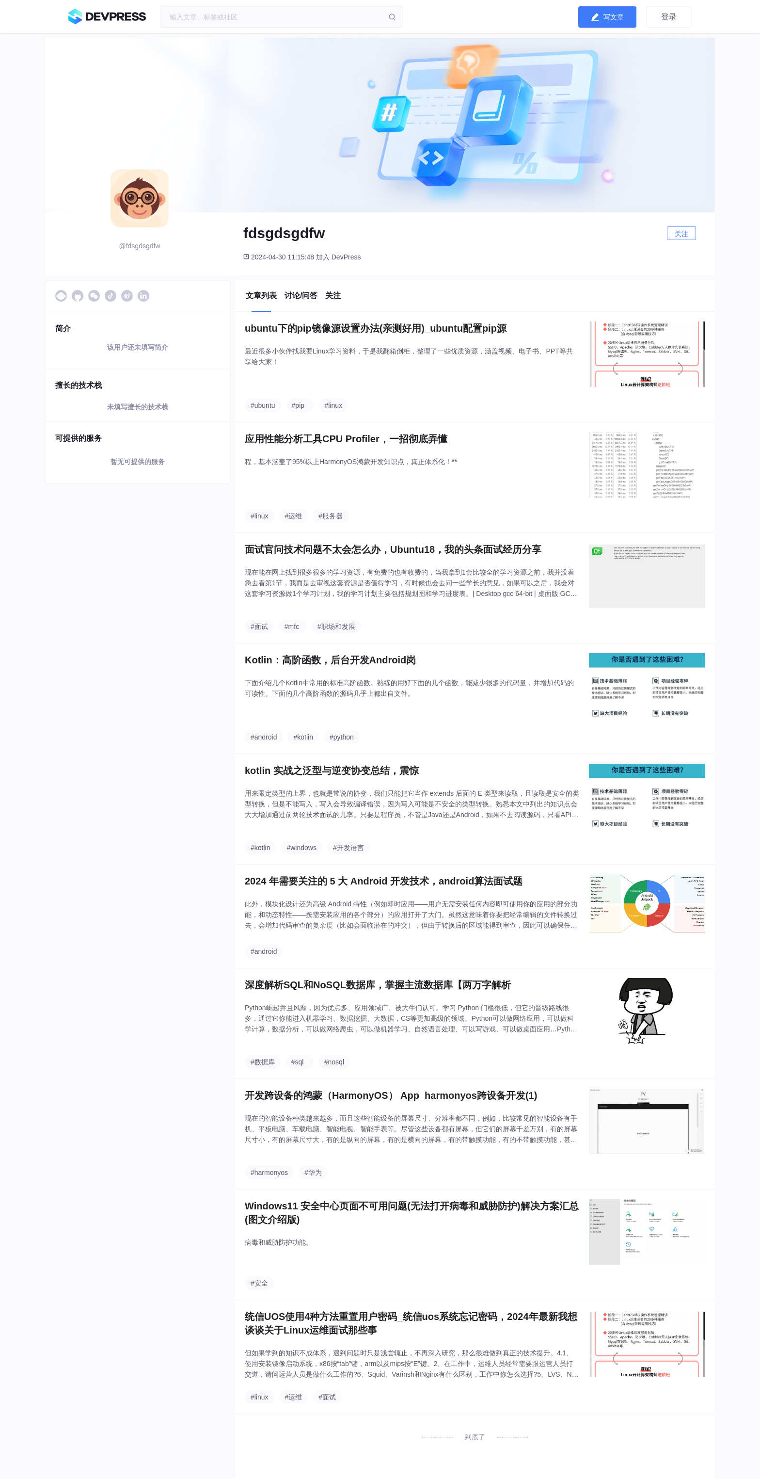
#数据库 (263, 1062)
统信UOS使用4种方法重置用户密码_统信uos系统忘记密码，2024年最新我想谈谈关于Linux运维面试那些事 (411, 1323)
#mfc (292, 626)
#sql (297, 1062)
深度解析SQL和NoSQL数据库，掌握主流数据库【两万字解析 (378, 985)
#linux (334, 405)
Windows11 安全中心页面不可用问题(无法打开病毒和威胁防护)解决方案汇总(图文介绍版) (412, 1213)
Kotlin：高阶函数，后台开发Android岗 (330, 660)
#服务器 (330, 516)
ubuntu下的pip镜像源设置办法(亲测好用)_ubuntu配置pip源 (376, 328)
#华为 (313, 1172)
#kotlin (303, 737)
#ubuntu (263, 405)
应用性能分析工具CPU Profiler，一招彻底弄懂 (346, 439)
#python (342, 737)
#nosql (334, 1062)
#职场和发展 (336, 626)
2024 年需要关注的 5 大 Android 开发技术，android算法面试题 (383, 881)
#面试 (259, 626)
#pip (298, 405)
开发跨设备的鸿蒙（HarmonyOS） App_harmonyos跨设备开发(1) (391, 1095)
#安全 (259, 1283)
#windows (301, 848)
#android (264, 737)
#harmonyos (269, 1172)
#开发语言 (348, 848)
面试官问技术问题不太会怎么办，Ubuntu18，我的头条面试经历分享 (393, 549)
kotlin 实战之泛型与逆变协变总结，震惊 (332, 770)
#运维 (293, 516)
